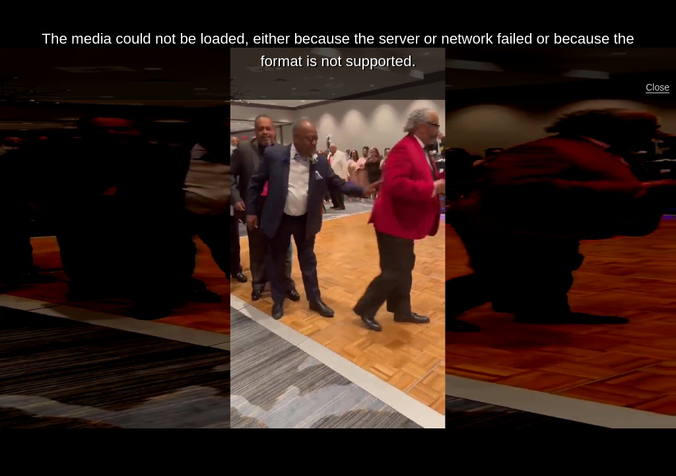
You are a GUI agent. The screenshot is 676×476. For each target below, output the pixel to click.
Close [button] (657, 87)
